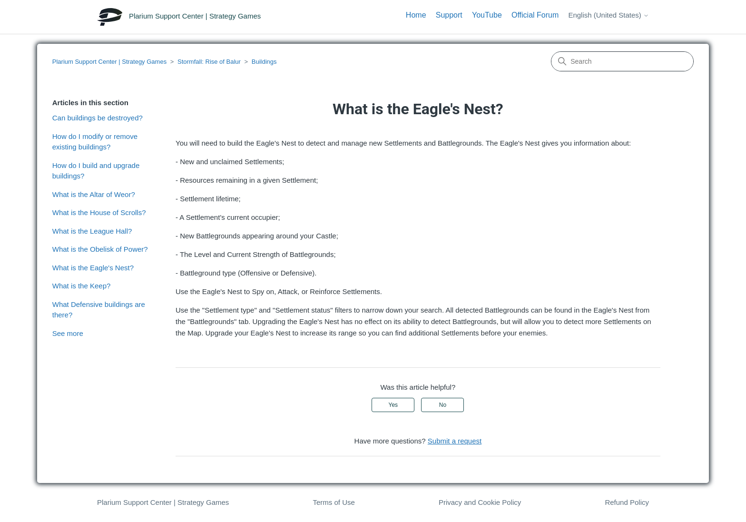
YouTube (487, 15)
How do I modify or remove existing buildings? (94, 141)
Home (416, 15)
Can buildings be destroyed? (97, 118)
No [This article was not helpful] (442, 405)
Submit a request (454, 441)
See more (67, 333)
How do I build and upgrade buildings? (95, 170)
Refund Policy (627, 502)
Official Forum (535, 15)
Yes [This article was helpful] (393, 405)
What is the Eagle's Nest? (93, 268)
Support (449, 15)
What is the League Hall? (92, 231)
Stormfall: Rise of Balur (209, 61)
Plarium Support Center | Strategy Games (109, 61)
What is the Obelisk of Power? (100, 249)
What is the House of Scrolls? (99, 212)
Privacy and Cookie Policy (480, 502)
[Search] (622, 61)
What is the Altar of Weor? (93, 194)
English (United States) (608, 15)
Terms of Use (333, 502)
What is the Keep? (81, 286)
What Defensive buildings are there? (98, 309)
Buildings (264, 61)
